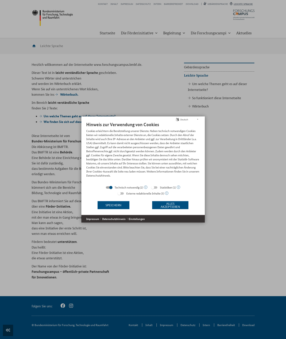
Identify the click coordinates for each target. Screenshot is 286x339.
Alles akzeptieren (170, 205)
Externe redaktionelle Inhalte (143, 193)
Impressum (92, 219)
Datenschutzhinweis (114, 219)
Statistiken (166, 187)
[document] (143, 152)
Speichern (113, 205)
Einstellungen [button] (137, 219)
